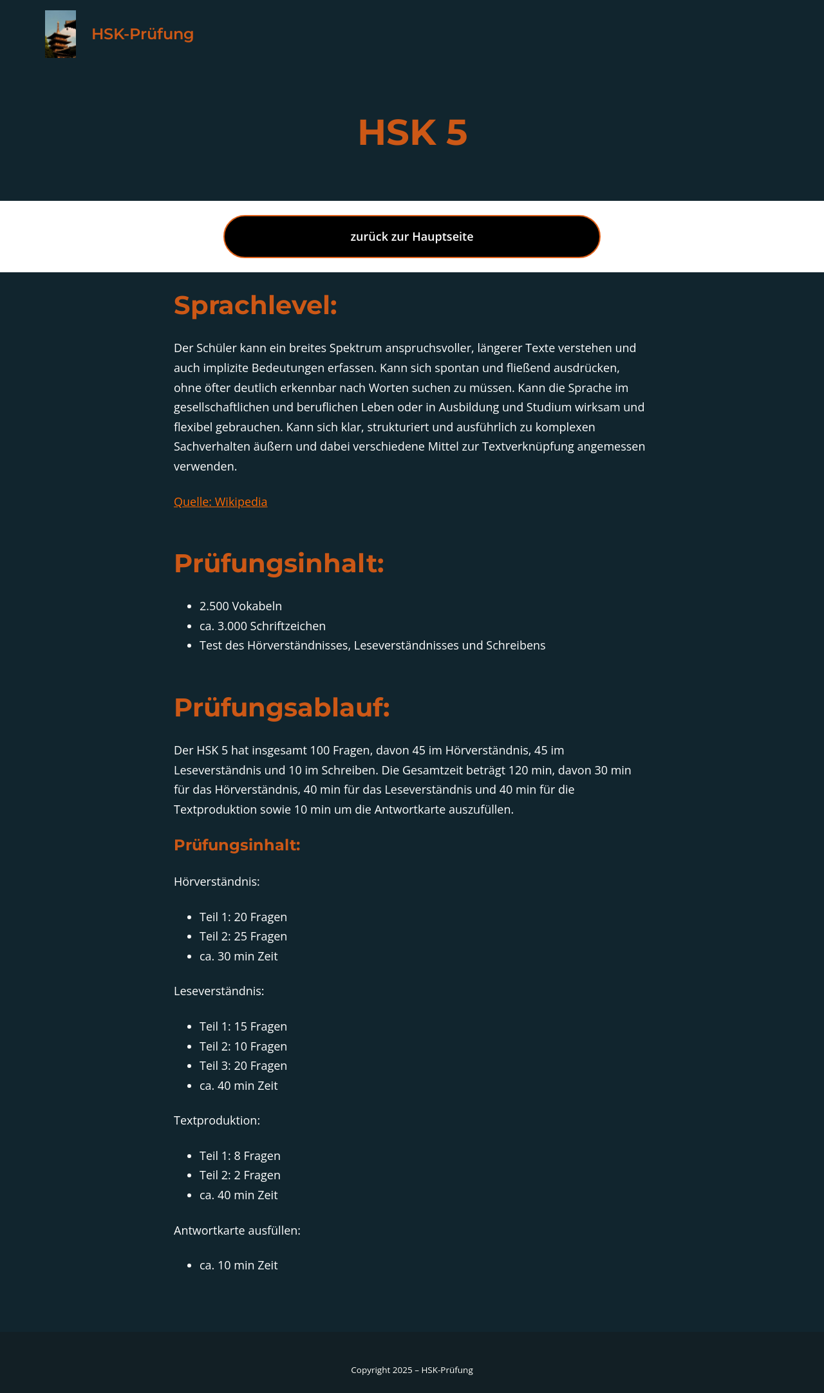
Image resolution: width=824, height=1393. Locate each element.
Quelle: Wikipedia (221, 501)
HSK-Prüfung (142, 33)
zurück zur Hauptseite (411, 236)
